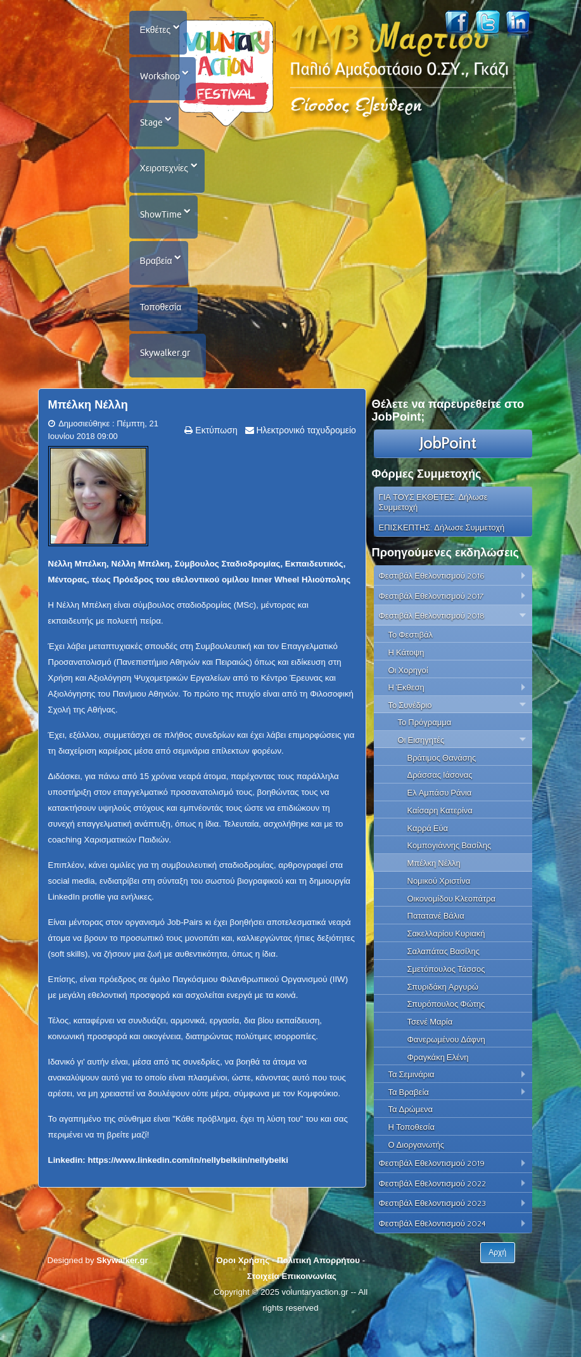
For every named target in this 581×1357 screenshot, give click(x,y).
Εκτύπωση (215, 462)
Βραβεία (157, 282)
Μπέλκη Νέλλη (88, 436)
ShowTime (162, 232)
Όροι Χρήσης (242, 1292)
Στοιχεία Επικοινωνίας (291, 1308)
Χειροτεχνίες (165, 182)
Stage (152, 132)
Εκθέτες (156, 32)
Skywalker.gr (166, 382)
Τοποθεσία (162, 332)
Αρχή (498, 1284)
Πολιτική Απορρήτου (318, 1292)
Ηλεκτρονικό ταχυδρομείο (305, 462)
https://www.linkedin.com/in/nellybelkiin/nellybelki (187, 1191)
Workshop (161, 82)
